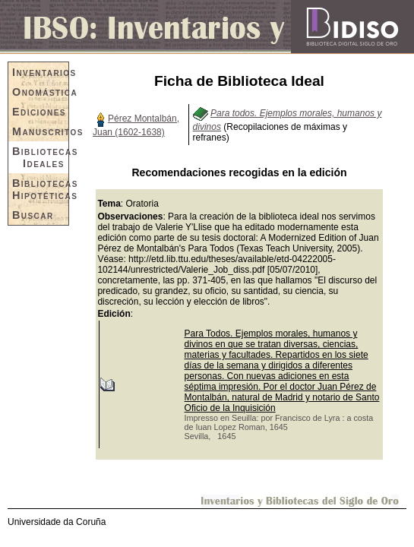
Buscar (33, 215)
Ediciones (39, 112)
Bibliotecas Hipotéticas (40, 189)
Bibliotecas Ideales (40, 157)
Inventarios (40, 72)
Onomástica (40, 92)
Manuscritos (40, 131)
